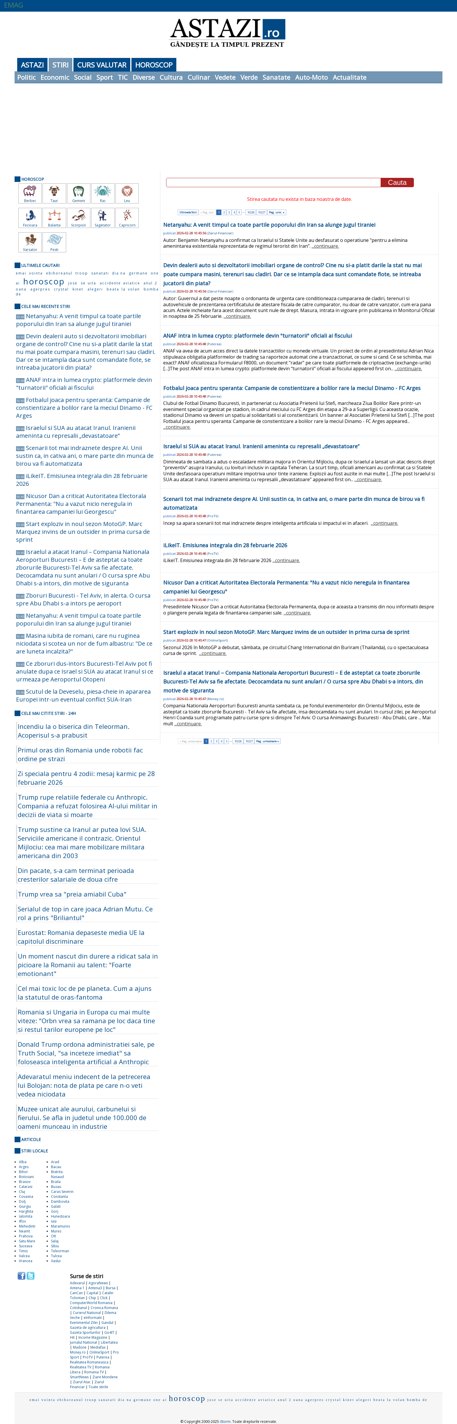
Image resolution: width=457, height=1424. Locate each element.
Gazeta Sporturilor (85, 1332)
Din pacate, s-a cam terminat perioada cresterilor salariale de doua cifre (76, 874)
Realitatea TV (80, 1367)
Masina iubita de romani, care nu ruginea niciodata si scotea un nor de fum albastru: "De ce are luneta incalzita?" (84, 643)
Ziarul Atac (82, 1381)
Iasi (54, 1221)
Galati (56, 1206)
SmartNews (79, 1377)
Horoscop (154, 65)
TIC (123, 77)
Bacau (56, 1166)
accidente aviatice (120, 283)
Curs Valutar (101, 65)
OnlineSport (99, 1352)
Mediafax (98, 1347)
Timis (23, 1250)
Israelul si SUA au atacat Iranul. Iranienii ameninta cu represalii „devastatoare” (76, 432)
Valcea (24, 1255)
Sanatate (276, 77)
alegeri (95, 289)
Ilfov (22, 1221)
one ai (160, 1400)
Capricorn (127, 225)
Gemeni (78, 200)
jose (73, 283)
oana (21, 289)
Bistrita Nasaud (57, 1174)
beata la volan (123, 289)
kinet (78, 289)
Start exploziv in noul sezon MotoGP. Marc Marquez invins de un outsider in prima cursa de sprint (83, 531)
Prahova (26, 1236)
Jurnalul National (83, 1342)
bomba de (417, 1400)
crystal (61, 289)
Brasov (25, 1181)
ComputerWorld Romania (91, 1302)
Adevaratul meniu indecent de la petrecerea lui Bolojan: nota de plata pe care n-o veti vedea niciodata (84, 1085)
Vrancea (25, 1260)
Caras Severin (62, 1191)
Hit (72, 1337)
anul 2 (150, 283)
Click (104, 1297)
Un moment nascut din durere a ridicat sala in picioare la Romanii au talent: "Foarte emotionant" (88, 965)
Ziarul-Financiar (220, 233)
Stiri (60, 65)
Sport (104, 77)
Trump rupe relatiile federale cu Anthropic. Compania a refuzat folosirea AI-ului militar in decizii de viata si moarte (87, 806)
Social (83, 77)
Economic (55, 77)
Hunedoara (60, 1216)
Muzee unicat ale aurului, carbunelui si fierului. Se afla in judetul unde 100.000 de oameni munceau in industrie (82, 1117)
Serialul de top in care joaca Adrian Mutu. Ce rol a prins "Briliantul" (85, 913)
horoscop (44, 281)
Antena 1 (77, 1287)
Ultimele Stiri (188, 212)
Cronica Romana (104, 1307)
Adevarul (77, 1282)
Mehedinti (27, 1226)
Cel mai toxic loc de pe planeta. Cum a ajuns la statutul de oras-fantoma (85, 992)
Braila (56, 1181)
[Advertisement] (228, 127)
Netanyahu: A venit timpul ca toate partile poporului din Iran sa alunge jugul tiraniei (78, 320)
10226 (250, 212)
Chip (92, 1297)
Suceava (25, 1246)
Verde (249, 77)
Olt (53, 1236)
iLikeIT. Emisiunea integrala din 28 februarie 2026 (225, 545)
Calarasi (25, 1186)
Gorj (54, 1211)
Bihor (23, 1171)
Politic (26, 77)
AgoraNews (98, 1282)
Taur (54, 200)
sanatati (100, 273)
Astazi (32, 65)
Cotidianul (78, 1307)
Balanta (54, 225)
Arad (55, 1161)
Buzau (56, 1186)
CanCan (76, 1292)
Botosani (26, 1176)
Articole (31, 1139)
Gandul (107, 1322)
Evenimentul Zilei (84, 1322)
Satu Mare (27, 1241)
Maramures (60, 1226)
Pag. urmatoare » (267, 741)
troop (81, 273)
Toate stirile (98, 1386)
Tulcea (56, 1255)
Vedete (225, 77)
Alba (23, 1161)
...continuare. (325, 246)
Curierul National (87, 1312)
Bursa (110, 1287)
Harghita (26, 1211)
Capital (92, 1292)
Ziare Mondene (105, 1377)
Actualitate (349, 77)
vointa (36, 273)
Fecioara (30, 225)
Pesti (54, 249)
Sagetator (103, 225)
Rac (103, 200)
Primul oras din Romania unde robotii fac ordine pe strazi (80, 754)
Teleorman (60, 1250)
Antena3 (95, 1287)
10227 (261, 212)
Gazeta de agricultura (88, 1327)
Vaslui (56, 1260)
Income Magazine (92, 1337)
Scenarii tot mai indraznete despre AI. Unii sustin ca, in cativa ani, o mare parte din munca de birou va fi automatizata (85, 455)
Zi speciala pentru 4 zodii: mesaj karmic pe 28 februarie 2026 (86, 778)
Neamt (24, 1231)
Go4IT (109, 1332)
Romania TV (94, 1372)
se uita (88, 283)
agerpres (40, 289)
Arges (24, 1166)
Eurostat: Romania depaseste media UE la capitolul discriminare (81, 936)
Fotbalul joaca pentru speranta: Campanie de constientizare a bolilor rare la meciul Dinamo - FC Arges (84, 407)
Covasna (26, 1196)
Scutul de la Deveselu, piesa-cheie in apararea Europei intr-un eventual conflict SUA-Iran (83, 695)
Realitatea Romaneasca (89, 1362)
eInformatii (93, 1317)
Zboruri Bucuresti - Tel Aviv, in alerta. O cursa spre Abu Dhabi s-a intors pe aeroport (83, 599)
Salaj (55, 1241)
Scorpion (78, 225)
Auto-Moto (311, 77)
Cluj (22, 1191)
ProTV (88, 1357)
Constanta (59, 1196)
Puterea (102, 1357)
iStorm (225, 1421)
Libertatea (109, 1342)
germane (138, 273)
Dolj (22, 1201)
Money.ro (78, 1352)
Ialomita (25, 1216)
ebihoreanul (59, 273)
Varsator (30, 249)
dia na (119, 273)
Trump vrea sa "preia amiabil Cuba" (72, 894)
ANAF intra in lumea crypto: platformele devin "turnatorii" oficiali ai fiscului (84, 384)
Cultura (171, 77)
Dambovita (60, 1201)
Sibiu (55, 1246)
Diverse (144, 77)
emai (21, 273)
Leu (127, 200)
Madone (80, 1347)
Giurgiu (25, 1206)
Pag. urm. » (276, 212)
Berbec (30, 200)
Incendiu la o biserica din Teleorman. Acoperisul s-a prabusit (73, 730)
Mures (56, 1231)
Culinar (199, 77)
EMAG (13, 5)
